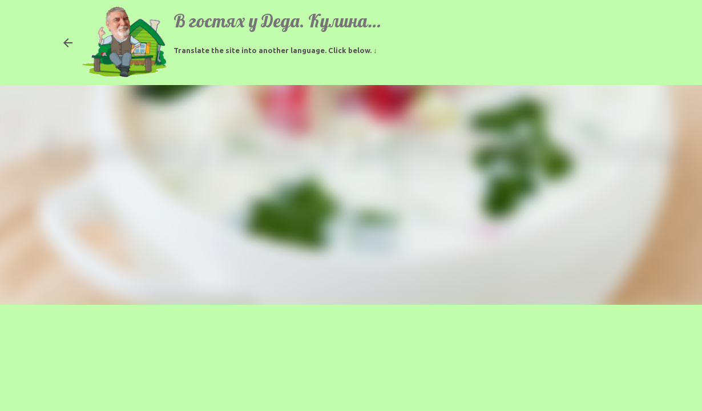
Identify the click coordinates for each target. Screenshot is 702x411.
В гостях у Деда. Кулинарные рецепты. (326, 20)
